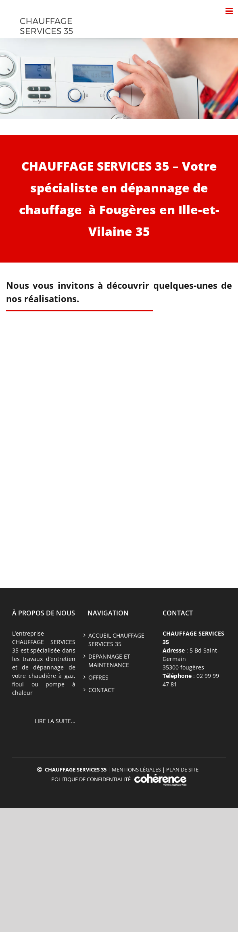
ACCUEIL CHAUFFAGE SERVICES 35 (116, 640)
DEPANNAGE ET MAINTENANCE (109, 661)
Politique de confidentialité (91, 779)
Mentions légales (136, 769)
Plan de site (182, 769)
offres (98, 677)
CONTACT (101, 690)
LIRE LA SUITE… (55, 721)
